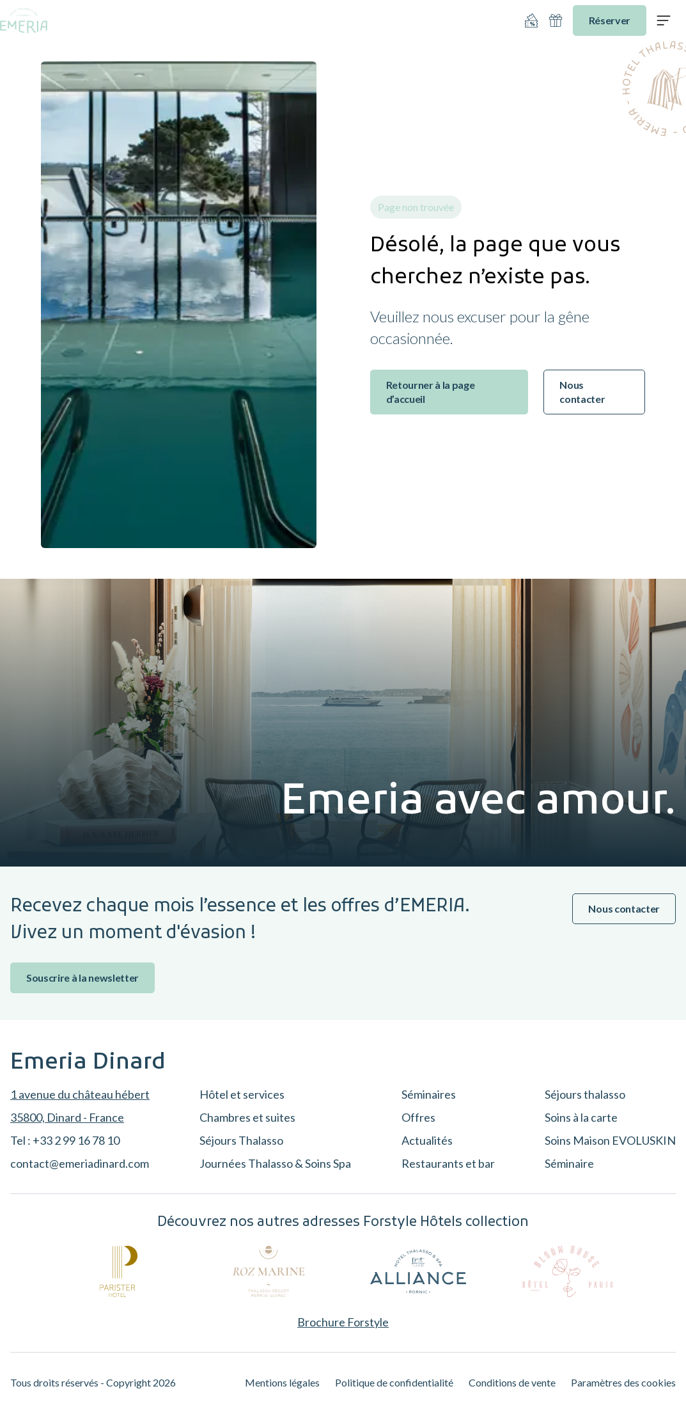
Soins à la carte (581, 1117)
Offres (418, 1117)
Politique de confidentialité (394, 1382)
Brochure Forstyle (343, 1322)
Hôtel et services (242, 1094)
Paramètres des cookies (623, 1382)
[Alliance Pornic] (418, 1271)
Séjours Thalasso (241, 1140)
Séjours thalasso (585, 1094)
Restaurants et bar (448, 1163)
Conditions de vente (512, 1382)
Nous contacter (582, 392)
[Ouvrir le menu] (664, 20)
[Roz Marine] (268, 1271)
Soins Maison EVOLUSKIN (610, 1140)
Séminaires (428, 1094)
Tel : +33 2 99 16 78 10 (65, 1140)
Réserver (609, 20)
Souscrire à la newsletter (82, 977)
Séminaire (569, 1163)
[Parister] (119, 1271)
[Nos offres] (531, 20)
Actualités (427, 1140)
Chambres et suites (247, 1117)
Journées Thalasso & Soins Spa (275, 1163)
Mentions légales (282, 1382)
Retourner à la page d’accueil (430, 392)
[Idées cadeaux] (556, 20)
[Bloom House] (568, 1271)
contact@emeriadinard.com (79, 1163)
